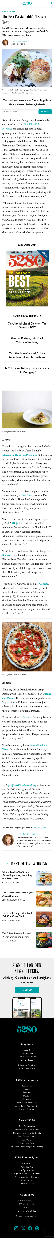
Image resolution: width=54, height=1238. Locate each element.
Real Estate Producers (27, 1102)
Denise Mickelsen (20, 41)
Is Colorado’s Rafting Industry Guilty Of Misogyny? (27, 370)
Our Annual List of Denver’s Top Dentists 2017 (27, 325)
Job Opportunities (27, 1170)
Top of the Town (27, 1143)
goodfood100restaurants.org (22, 785)
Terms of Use (27, 1180)
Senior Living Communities (27, 1105)
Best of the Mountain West (27, 1129)
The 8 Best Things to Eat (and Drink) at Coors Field (17, 914)
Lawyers (27, 1099)
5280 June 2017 (18, 44)
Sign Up (45, 111)
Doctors (27, 1095)
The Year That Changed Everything (27, 1146)
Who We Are (27, 1166)
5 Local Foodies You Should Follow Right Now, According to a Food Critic (17, 875)
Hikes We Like (27, 1139)
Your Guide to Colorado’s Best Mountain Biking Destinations (27, 355)
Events (27, 1089)
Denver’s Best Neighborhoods (27, 1133)
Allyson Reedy (10, 941)
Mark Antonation (12, 920)
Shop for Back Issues (27, 1056)
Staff (24, 900)
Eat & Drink (8, 11)
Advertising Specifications (27, 1177)
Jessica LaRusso (10, 900)
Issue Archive (27, 1053)
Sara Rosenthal (10, 883)
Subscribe (27, 1049)
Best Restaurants (27, 1126)
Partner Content (27, 1109)
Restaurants (27, 1085)
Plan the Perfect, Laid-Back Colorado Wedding (27, 340)
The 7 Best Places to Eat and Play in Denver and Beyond (16, 935)
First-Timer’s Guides (27, 1136)
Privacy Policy (27, 1183)
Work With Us (27, 1163)
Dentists (27, 1092)
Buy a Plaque (27, 1059)
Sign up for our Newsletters (27, 1173)
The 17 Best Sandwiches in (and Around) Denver (18, 894)
